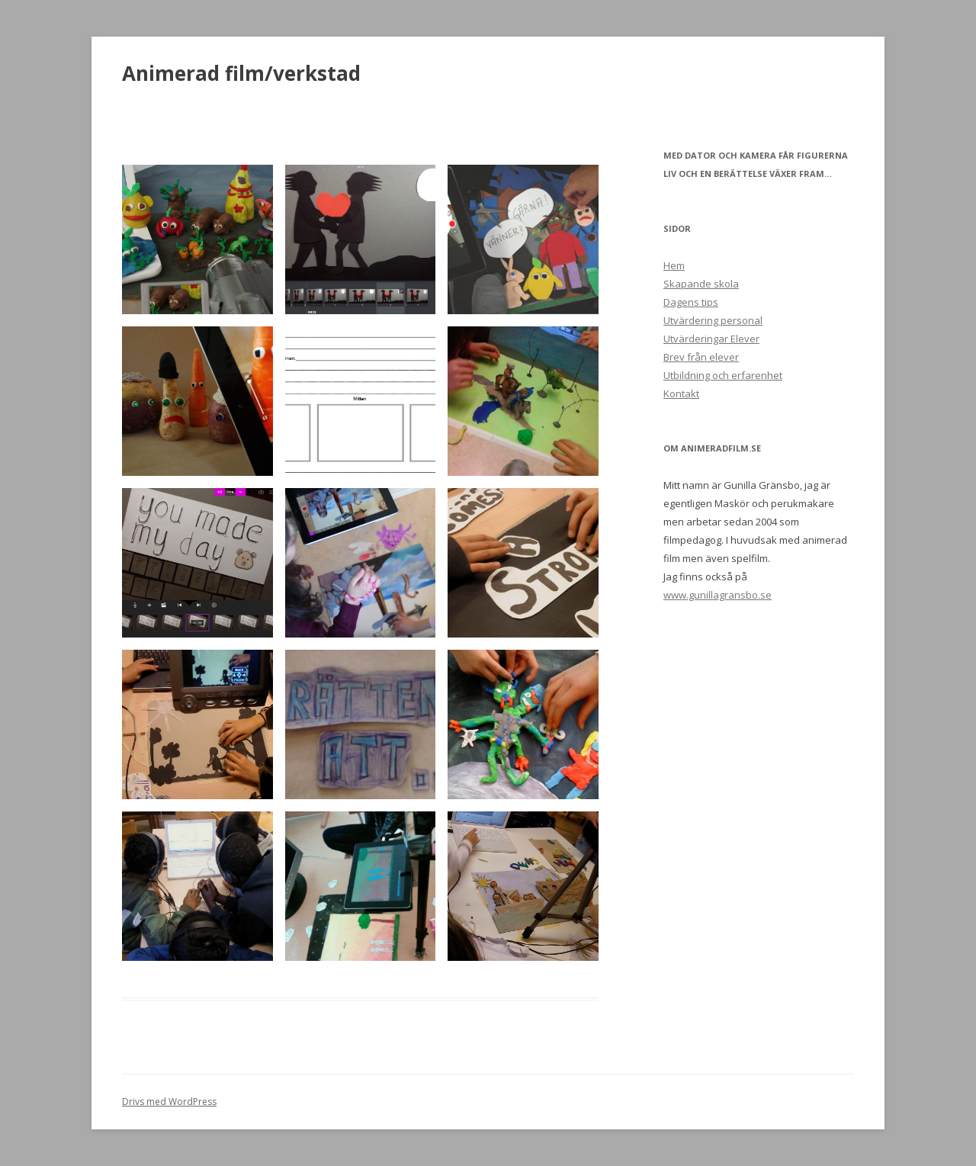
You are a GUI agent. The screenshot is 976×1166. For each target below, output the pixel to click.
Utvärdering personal (712, 320)
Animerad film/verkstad (241, 73)
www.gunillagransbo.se (717, 595)
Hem (674, 265)
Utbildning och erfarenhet (722, 375)
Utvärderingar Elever (711, 338)
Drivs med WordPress (169, 1101)
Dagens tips (690, 302)
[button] (197, 239)
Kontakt (681, 393)
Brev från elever (701, 357)
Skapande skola (701, 284)
